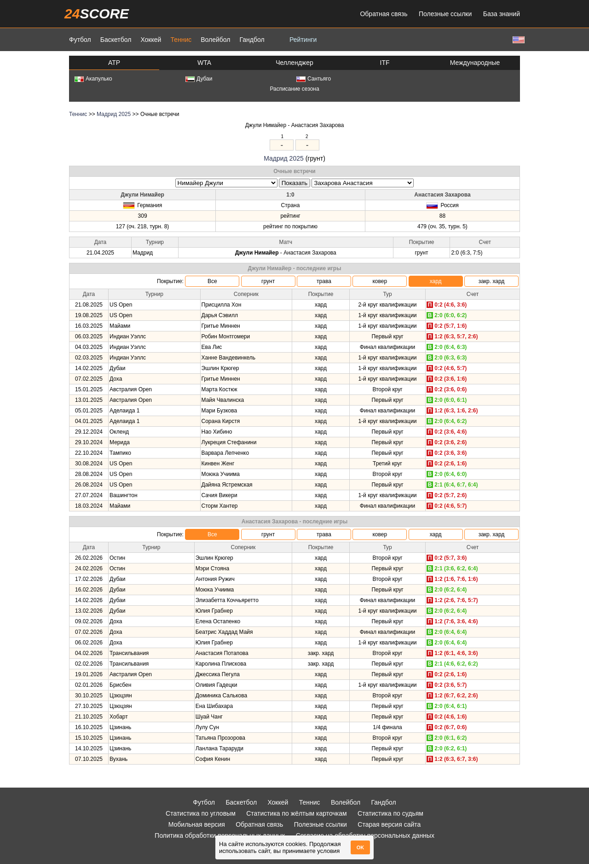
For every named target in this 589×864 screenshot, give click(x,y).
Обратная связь (383, 13)
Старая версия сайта (389, 824)
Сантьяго (313, 78)
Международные (475, 62)
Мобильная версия (196, 824)
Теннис (180, 39)
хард (436, 281)
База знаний (501, 13)
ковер (379, 281)
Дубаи (199, 78)
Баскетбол (116, 39)
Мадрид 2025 (114, 114)
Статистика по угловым (201, 813)
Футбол (80, 39)
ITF (385, 62)
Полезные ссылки (445, 13)
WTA (204, 62)
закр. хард (492, 281)
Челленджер (294, 62)
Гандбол (251, 39)
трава (324, 281)
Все (212, 281)
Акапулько (93, 78)
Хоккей (150, 39)
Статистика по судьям (390, 813)
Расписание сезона (294, 89)
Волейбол (215, 39)
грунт (268, 281)
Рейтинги (303, 39)
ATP (114, 62)
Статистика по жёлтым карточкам (296, 813)
